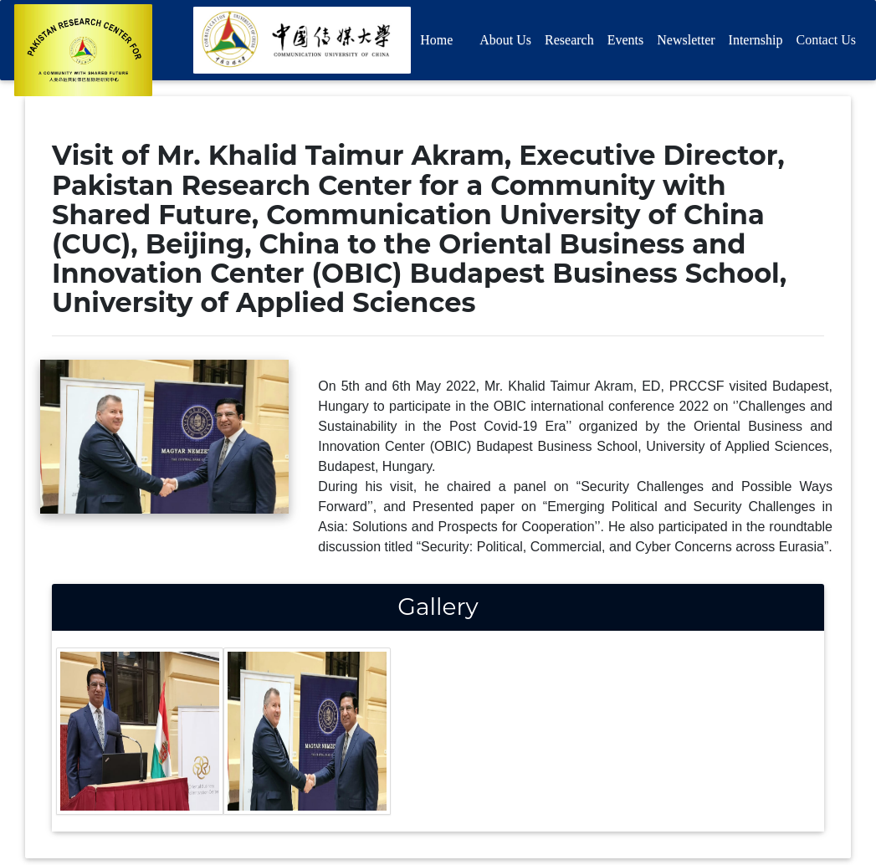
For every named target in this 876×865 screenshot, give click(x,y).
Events (625, 43)
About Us (505, 43)
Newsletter (686, 43)
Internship (756, 43)
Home (436, 43)
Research (569, 43)
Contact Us (826, 43)
